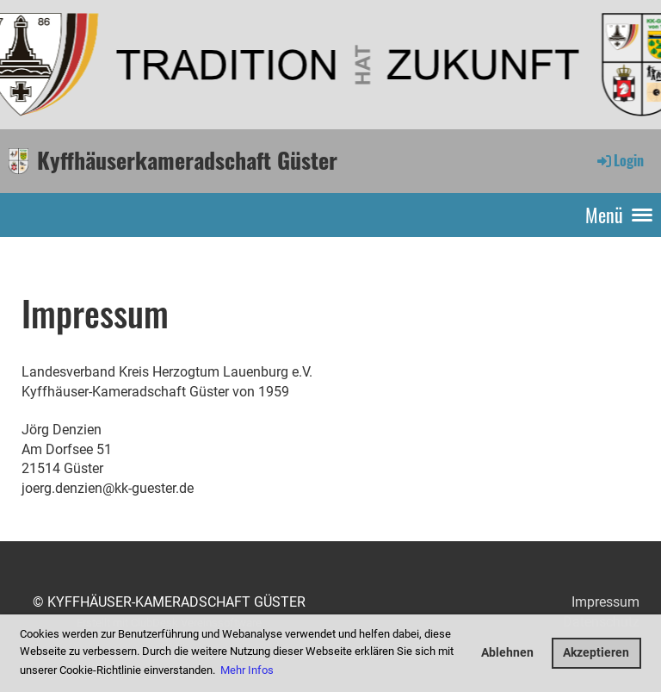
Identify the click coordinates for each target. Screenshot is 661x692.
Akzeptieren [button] (596, 652)
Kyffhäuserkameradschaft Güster (187, 160)
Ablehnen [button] (507, 652)
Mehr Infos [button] (247, 670)
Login (619, 160)
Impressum (605, 602)
